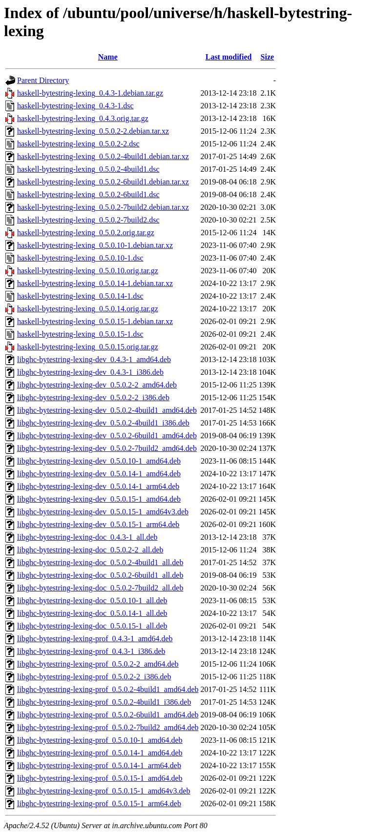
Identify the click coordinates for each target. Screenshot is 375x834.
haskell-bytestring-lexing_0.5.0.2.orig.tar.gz (85, 232)
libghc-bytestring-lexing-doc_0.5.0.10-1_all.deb (92, 600)
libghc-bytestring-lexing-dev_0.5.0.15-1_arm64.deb (98, 524)
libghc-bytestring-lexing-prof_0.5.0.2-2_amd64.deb (98, 664)
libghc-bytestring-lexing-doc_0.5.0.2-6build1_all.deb (100, 575)
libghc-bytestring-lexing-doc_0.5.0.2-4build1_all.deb (100, 562)
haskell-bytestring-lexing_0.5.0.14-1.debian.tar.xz (95, 283)
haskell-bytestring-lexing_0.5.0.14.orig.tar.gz (87, 309)
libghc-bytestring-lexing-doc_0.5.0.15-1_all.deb (92, 626)
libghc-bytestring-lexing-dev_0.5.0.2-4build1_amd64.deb (107, 410)
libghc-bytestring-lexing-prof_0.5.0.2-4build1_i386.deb (104, 702)
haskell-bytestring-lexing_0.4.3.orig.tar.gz (82, 118)
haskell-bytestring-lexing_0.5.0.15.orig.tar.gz (87, 347)
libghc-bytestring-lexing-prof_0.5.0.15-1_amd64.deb (100, 778)
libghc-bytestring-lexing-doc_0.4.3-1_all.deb (87, 537)
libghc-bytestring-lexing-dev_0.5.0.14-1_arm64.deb (98, 486)
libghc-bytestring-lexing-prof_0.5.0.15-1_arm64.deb (99, 803)
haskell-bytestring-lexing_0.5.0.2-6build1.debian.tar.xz (103, 182)
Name (108, 57)
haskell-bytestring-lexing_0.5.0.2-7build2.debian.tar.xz (103, 207)
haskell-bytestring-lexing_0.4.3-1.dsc (75, 106)
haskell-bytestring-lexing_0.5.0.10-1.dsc (80, 258)
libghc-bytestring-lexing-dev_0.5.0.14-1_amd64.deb (99, 473)
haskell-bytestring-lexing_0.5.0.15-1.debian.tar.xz (95, 321)
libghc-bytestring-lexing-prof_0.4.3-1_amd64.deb (95, 638)
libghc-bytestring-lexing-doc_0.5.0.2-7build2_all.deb (100, 588)
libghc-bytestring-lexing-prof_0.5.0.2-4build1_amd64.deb (107, 689)
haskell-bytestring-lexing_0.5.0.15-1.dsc (80, 334)
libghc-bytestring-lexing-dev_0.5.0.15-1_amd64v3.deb (102, 512)
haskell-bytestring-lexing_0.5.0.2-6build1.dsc (88, 194)
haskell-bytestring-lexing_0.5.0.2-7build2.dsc (88, 220)
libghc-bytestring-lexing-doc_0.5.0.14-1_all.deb (92, 613)
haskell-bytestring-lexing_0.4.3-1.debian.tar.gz (90, 93)
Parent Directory (43, 80)
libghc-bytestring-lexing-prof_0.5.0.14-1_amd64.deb (100, 753)
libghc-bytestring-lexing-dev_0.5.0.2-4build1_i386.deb (103, 423)
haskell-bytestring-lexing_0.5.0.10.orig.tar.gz (87, 270)
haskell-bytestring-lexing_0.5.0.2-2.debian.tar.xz (93, 131)
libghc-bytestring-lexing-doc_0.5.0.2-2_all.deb (90, 550)
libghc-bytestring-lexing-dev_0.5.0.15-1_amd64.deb (99, 499)
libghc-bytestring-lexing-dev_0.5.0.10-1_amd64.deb (99, 461)
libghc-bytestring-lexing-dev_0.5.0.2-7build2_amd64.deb (107, 448)
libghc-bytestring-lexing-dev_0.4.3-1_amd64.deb (94, 359)
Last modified (229, 57)
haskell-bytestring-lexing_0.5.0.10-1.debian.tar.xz (95, 245)
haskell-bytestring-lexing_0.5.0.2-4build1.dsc (88, 169)
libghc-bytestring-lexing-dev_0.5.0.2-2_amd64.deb (97, 385)
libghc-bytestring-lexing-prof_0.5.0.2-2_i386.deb (94, 676)
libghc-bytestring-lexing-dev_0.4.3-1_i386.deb (90, 372)
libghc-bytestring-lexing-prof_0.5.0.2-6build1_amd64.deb (107, 715)
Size (267, 57)
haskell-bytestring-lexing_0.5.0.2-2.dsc (78, 144)
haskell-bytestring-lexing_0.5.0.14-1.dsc (80, 296)
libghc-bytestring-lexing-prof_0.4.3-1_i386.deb (91, 651)
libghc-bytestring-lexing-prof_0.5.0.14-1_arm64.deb (99, 765)
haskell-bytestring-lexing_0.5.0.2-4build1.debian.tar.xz (103, 156)
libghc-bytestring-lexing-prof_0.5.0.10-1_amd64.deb (100, 740)
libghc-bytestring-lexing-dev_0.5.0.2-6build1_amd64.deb (107, 435)
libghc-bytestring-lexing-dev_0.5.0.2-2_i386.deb (93, 397)
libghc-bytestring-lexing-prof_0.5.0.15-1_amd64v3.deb (103, 791)
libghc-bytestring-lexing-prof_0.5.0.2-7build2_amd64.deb (107, 727)
